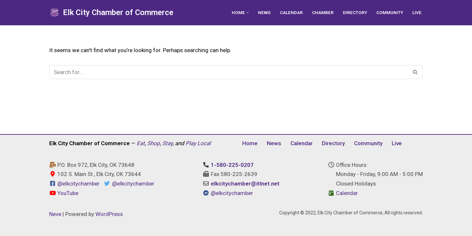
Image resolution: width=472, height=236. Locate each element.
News (264, 12)
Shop (153, 143)
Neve (55, 214)
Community (389, 12)
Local (204, 143)
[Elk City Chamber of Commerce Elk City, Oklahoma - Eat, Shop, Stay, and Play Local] (111, 12)
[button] (247, 12)
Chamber (323, 12)
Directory (355, 12)
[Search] (228, 72)
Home (250, 143)
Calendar (291, 12)
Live (417, 12)
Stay (167, 143)
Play (191, 143)
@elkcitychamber (78, 183)
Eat (141, 143)
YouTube (63, 193)
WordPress (109, 214)
